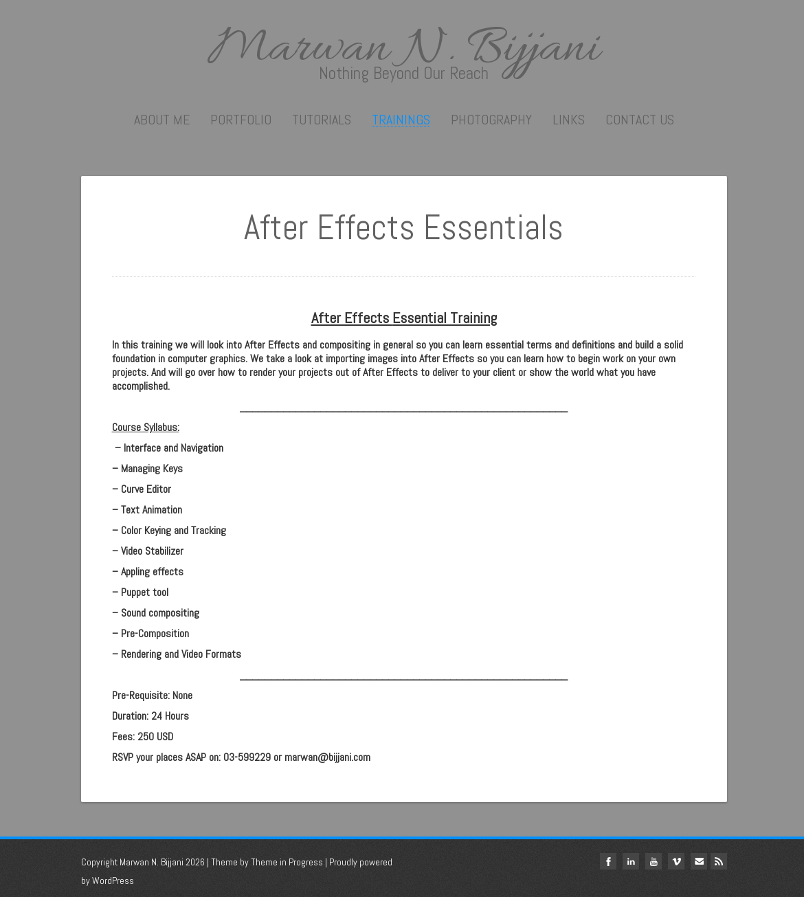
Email (699, 861)
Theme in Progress (287, 862)
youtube (653, 861)
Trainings (401, 120)
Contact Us (639, 119)
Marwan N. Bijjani (404, 49)
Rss (719, 861)
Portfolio (240, 119)
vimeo (676, 861)
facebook (608, 861)
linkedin (631, 861)
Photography (491, 119)
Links (568, 119)
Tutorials (321, 119)
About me (162, 119)
